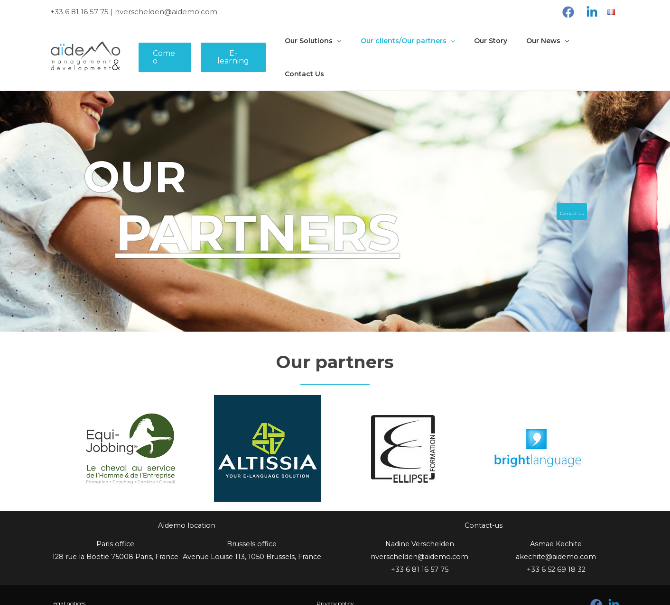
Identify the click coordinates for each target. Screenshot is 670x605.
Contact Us (593, 48)
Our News (539, 48)
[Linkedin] (592, 12)
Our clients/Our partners (410, 48)
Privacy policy (335, 585)
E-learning (243, 48)
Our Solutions (321, 48)
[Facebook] (568, 12)
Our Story (487, 48)
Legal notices (73, 585)
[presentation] (345, 48)
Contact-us (563, 193)
